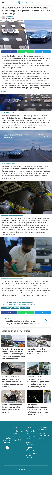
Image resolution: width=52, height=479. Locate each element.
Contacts (16, 437)
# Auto (16, 308)
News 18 (5, 91)
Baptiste (10, 17)
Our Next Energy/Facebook (8, 112)
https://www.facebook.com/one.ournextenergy (19, 302)
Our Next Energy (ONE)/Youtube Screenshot (12, 215)
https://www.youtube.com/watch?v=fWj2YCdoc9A (20, 304)
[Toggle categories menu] (2, 2)
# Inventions (24, 308)
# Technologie (7, 308)
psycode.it (17, 440)
